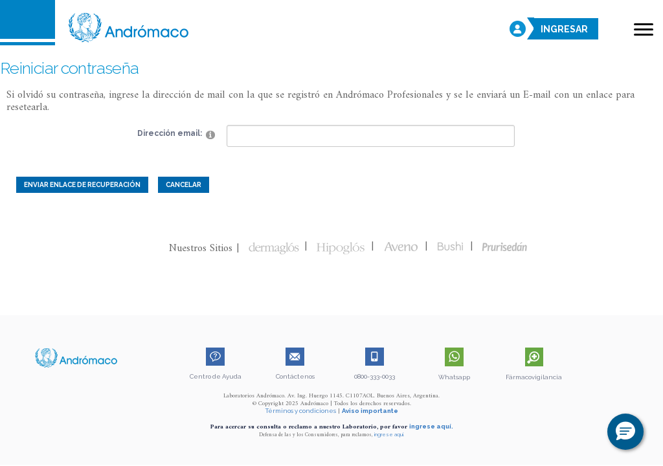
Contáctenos (295, 376)
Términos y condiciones (300, 410)
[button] (625, 432)
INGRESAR (564, 30)
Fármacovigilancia (534, 377)
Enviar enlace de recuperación (82, 184)
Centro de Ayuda (216, 376)
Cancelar (183, 184)
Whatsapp (454, 377)
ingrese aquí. (431, 426)
